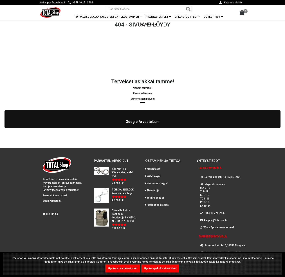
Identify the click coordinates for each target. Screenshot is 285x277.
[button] (4, 130)
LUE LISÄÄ (50, 212)
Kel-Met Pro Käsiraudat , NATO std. (122, 170)
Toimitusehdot (155, 195)
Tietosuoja (153, 188)
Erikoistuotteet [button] (187, 16)
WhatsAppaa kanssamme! (218, 225)
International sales (158, 202)
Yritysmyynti (154, 173)
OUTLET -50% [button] (213, 16)
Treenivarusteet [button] (158, 16)
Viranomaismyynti (157, 181)
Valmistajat (149, 24)
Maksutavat (153, 166)
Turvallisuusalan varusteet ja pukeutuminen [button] (107, 16)
